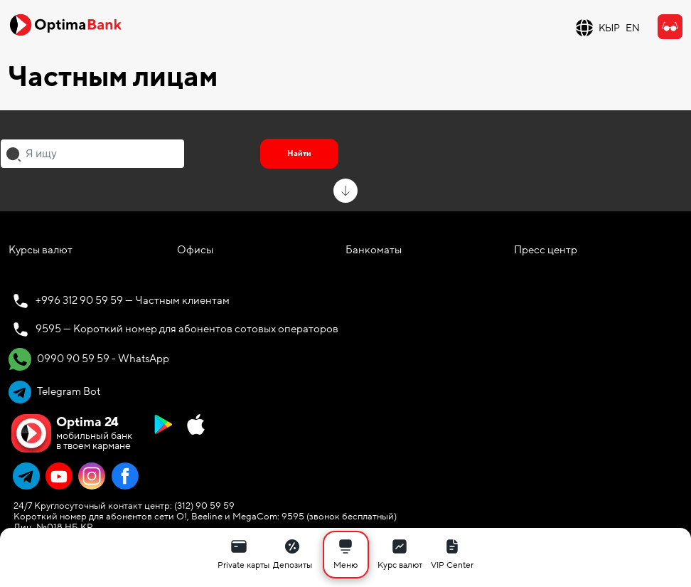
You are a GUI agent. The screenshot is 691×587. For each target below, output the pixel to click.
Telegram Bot (54, 392)
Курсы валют (41, 250)
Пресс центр (545, 250)
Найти (299, 153)
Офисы (195, 250)
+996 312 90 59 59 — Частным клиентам (133, 300)
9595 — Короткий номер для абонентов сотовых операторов (187, 329)
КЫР (609, 28)
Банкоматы (374, 250)
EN (633, 28)
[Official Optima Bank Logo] (65, 24)
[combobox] (92, 154)
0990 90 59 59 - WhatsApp (89, 359)
